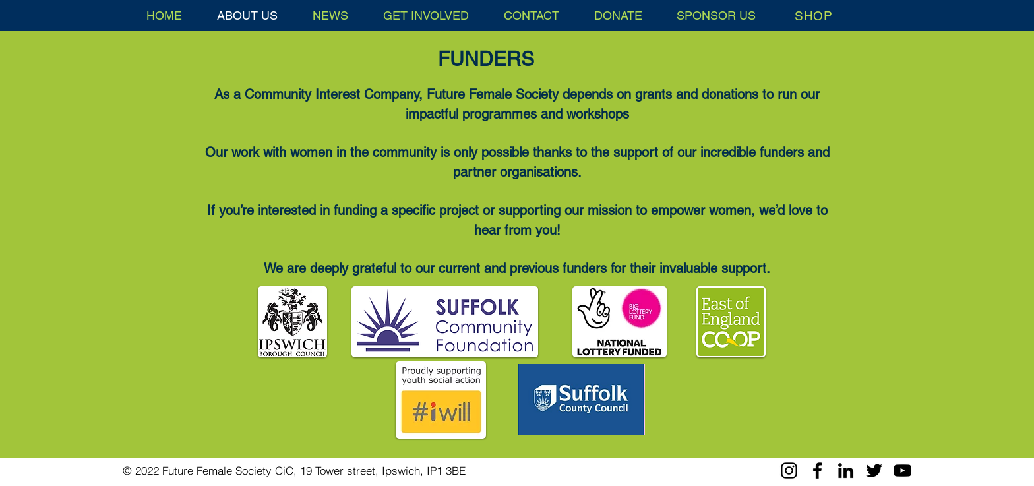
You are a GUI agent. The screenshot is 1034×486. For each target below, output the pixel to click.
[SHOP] (814, 15)
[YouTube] (902, 470)
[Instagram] (789, 470)
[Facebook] (817, 470)
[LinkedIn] (846, 470)
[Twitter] (874, 470)
